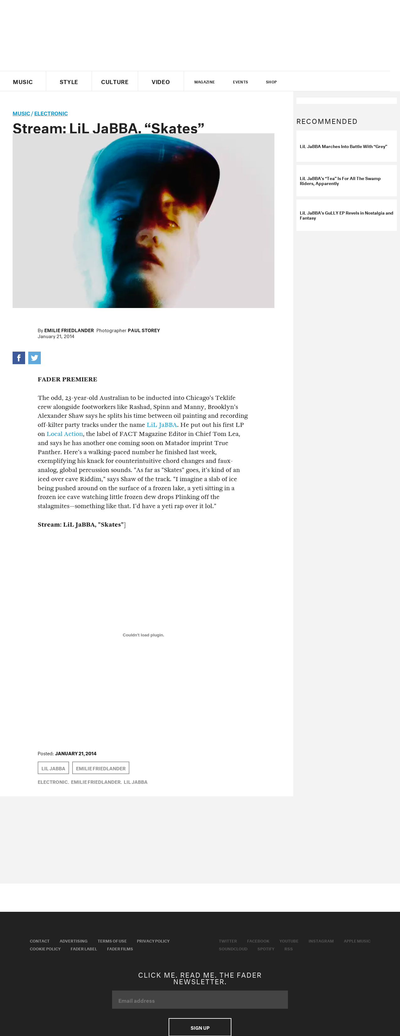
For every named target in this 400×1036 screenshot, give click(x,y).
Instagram (321, 940)
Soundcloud (233, 948)
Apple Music (357, 940)
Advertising (74, 940)
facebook (312, 81)
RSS (288, 948)
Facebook (258, 940)
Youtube (289, 940)
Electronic (51, 112)
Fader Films (120, 948)
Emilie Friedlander (69, 329)
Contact (40, 940)
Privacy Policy (153, 940)
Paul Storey (144, 329)
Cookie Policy (45, 948)
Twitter (301, 81)
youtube (323, 81)
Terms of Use (112, 940)
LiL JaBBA (162, 424)
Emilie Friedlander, (96, 781)
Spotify (265, 948)
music (21, 112)
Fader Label (84, 948)
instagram (333, 81)
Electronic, (53, 781)
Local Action (64, 434)
